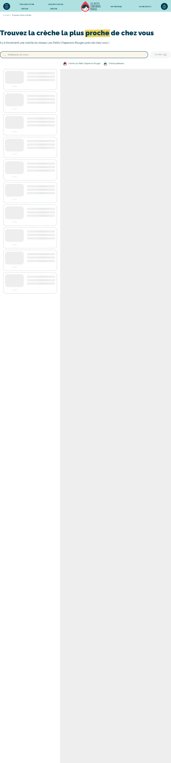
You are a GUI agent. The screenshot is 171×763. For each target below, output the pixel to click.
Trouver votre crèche (26, 6)
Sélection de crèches (164, 6)
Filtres (160, 55)
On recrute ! (145, 7)
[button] (6, 6)
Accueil (91, 6)
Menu (6, 6)
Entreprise (116, 7)
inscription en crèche (55, 6)
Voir (15, 86)
